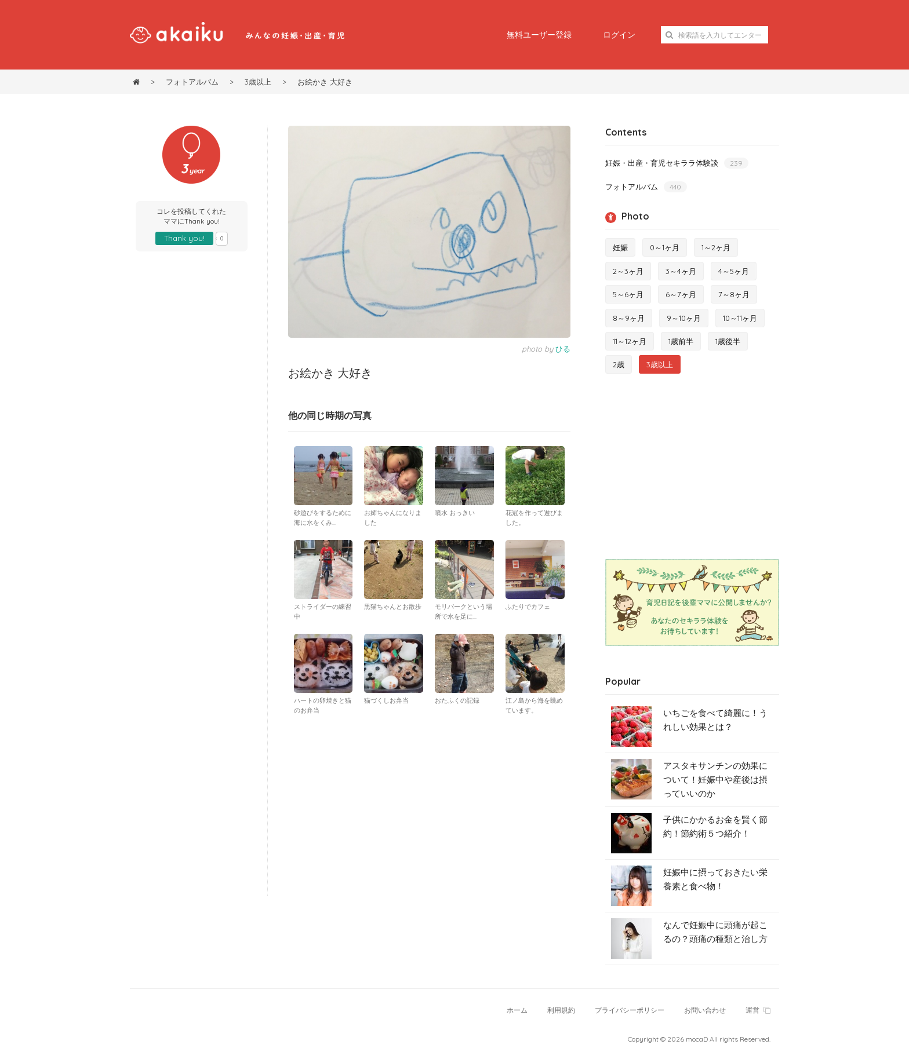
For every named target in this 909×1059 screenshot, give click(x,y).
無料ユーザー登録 (539, 35)
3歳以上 (659, 364)
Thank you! (184, 238)
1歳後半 (727, 341)
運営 (758, 1010)
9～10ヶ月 (684, 318)
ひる (562, 348)
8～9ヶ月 (629, 318)
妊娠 (620, 247)
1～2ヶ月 (715, 247)
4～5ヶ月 (733, 271)
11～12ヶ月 (629, 341)
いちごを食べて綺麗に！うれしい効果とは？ (715, 719)
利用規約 (561, 1010)
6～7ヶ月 (681, 294)
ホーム (517, 1010)
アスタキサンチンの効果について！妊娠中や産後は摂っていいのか (715, 779)
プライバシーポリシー (629, 1010)
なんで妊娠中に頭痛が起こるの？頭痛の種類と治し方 (715, 931)
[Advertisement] (429, 809)
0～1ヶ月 (664, 247)
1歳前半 (680, 341)
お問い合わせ (705, 1010)
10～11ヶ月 (740, 318)
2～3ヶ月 (628, 271)
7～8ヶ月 (734, 294)
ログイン (619, 35)
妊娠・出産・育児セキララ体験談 (676, 163)
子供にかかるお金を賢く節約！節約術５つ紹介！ (715, 826)
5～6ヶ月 (628, 294)
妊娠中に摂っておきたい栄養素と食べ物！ (715, 879)
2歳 (618, 364)
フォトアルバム (646, 186)
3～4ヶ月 (681, 271)
